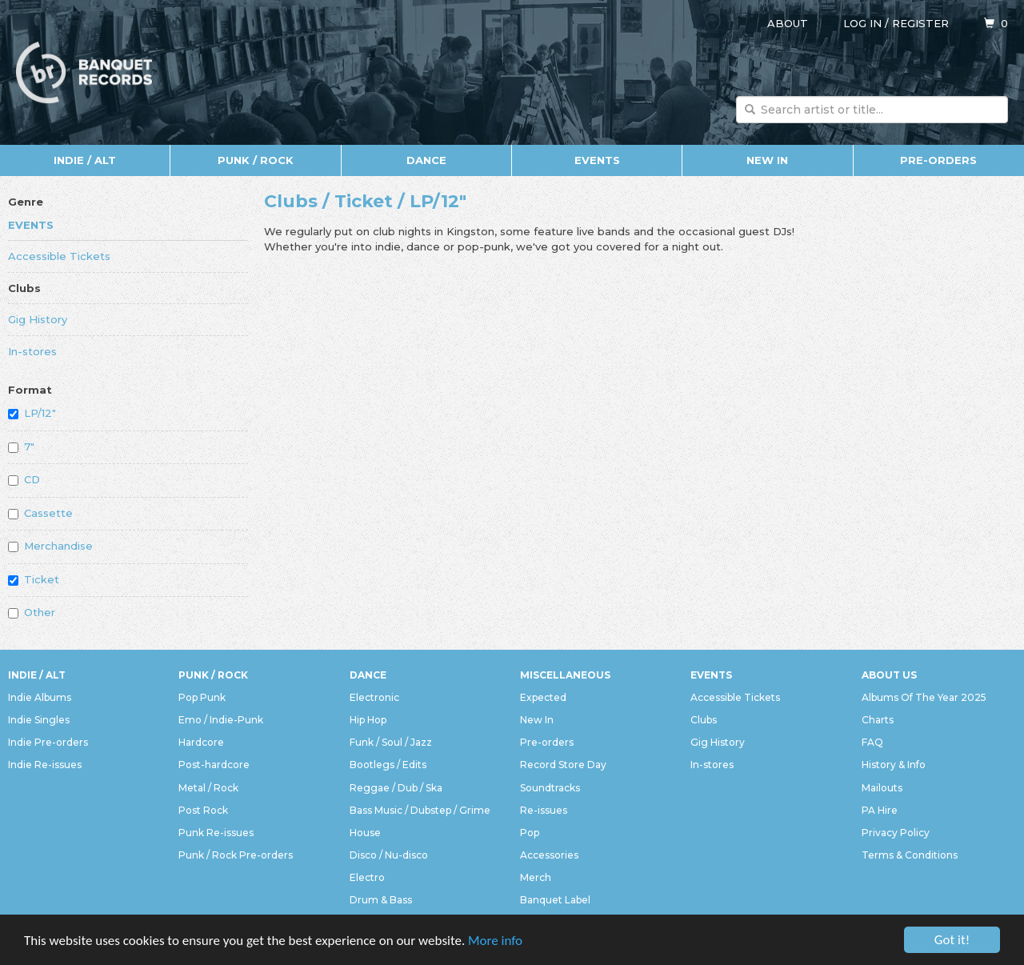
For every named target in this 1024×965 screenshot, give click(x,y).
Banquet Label (555, 900)
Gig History (37, 319)
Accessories (549, 855)
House (365, 833)
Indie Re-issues (45, 765)
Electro (367, 877)
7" (21, 446)
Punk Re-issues (216, 833)
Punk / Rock (256, 160)
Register (920, 23)
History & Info (894, 765)
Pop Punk (202, 697)
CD (24, 479)
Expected (543, 697)
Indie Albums (39, 697)
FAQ (872, 742)
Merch (535, 877)
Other (31, 612)
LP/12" (32, 412)
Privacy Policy (896, 833)
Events (597, 160)
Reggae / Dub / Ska (396, 788)
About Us (889, 675)
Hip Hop (368, 720)
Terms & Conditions (910, 855)
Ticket (33, 579)
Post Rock (203, 810)
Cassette (40, 513)
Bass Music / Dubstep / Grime (420, 810)
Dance (426, 160)
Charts (878, 720)
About (787, 23)
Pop (529, 833)
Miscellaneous (565, 675)
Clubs (24, 288)
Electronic (374, 697)
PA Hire (880, 810)
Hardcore (201, 742)
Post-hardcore (214, 765)
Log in (862, 23)
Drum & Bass (381, 900)
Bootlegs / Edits (388, 765)
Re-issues (543, 810)
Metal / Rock (208, 788)
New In (767, 160)
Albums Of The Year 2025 (924, 697)
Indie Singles (39, 720)
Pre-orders (938, 160)
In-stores (32, 351)
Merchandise (50, 545)
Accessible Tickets (59, 256)
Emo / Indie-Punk (220, 720)
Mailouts (882, 788)
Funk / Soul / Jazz (391, 742)
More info (495, 941)
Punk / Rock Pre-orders (235, 855)
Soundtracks (550, 788)
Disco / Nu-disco (389, 855)
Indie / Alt (85, 160)
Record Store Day (563, 765)
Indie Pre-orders (48, 742)
